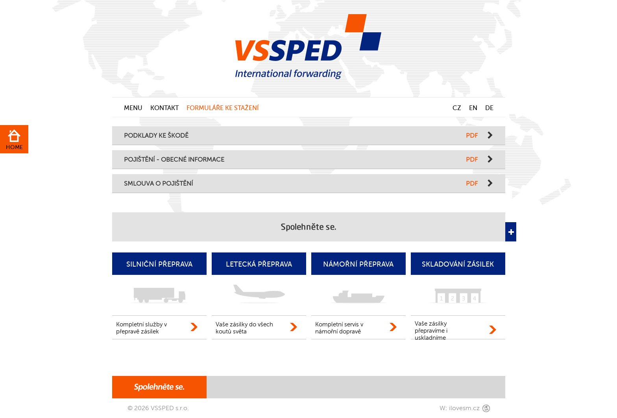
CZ (457, 108)
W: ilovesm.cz (460, 408)
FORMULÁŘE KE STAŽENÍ (223, 108)
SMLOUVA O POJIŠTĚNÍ (301, 184)
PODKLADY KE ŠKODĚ (301, 136)
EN (473, 108)
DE (489, 108)
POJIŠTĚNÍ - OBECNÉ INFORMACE (301, 160)
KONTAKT (164, 108)
